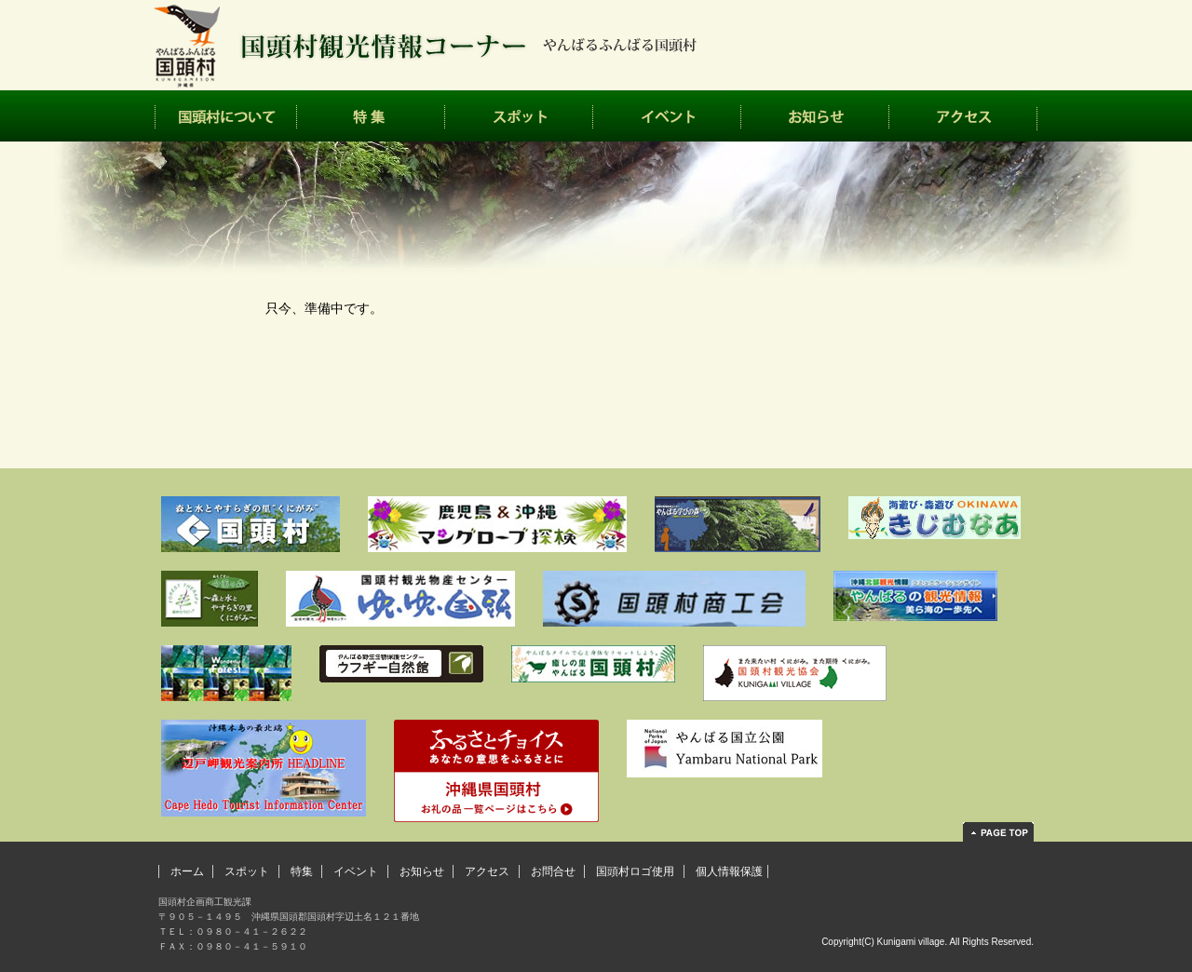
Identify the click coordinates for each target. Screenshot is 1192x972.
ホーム (187, 871)
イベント (667, 116)
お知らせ (815, 116)
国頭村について (226, 116)
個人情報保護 (729, 871)
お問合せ (553, 871)
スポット (519, 116)
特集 (371, 116)
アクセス (963, 116)
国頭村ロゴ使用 (635, 871)
